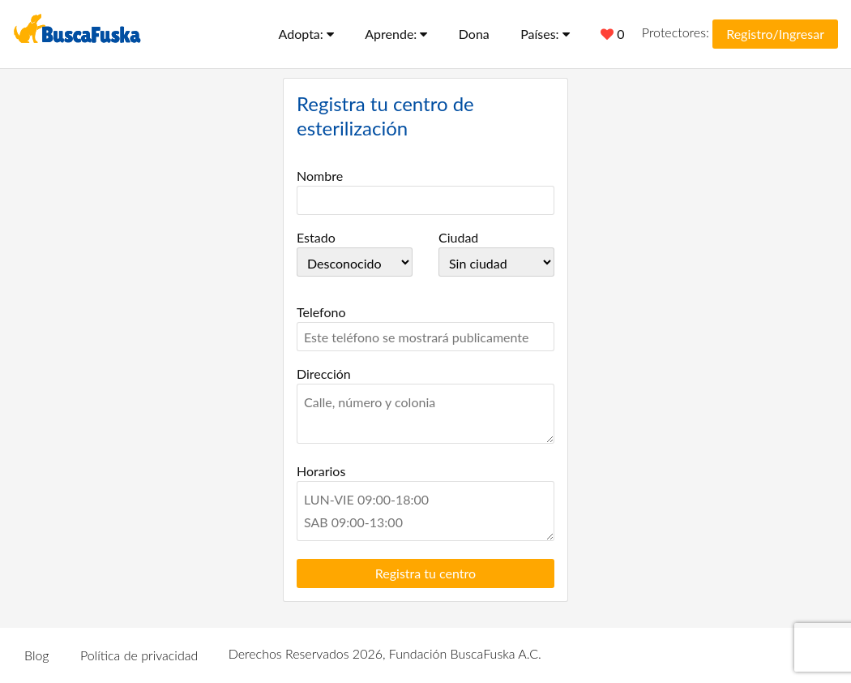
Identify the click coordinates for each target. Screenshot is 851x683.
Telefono (321, 312)
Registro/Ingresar (775, 33)
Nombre (320, 175)
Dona (474, 33)
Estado (316, 237)
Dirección (324, 373)
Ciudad (458, 237)
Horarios (321, 471)
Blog (36, 655)
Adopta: (306, 33)
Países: (545, 33)
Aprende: (396, 33)
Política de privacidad (139, 655)
